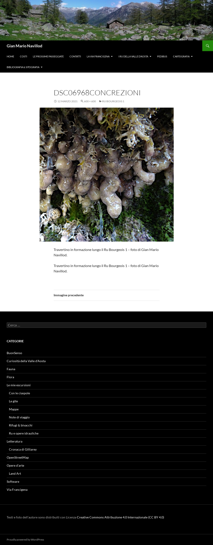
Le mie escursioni (19, 385)
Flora (10, 377)
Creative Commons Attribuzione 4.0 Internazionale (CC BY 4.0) (120, 517)
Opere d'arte (15, 465)
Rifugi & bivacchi (20, 425)
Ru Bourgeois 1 (113, 101)
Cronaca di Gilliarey (23, 449)
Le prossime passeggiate (48, 56)
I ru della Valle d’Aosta (133, 56)
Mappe (14, 409)
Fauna (11, 369)
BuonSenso (14, 353)
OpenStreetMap (18, 457)
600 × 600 (90, 101)
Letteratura (14, 441)
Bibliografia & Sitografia (23, 67)
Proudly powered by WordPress (25, 539)
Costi (23, 56)
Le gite (13, 401)
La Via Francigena (98, 56)
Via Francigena (17, 489)
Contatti (75, 56)
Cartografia (181, 56)
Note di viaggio (19, 417)
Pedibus (162, 56)
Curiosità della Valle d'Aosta (26, 361)
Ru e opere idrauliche (23, 433)
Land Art (15, 473)
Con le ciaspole (19, 393)
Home (10, 56)
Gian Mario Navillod (24, 45)
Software (13, 481)
